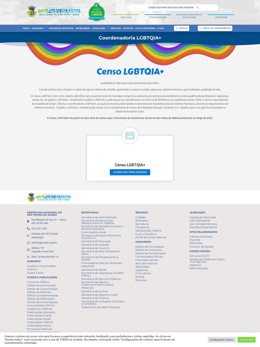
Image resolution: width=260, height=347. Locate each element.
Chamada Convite (146, 260)
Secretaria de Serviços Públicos (101, 278)
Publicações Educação (41, 312)
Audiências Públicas (39, 308)
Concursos (189, 17)
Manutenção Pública (148, 230)
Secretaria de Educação (96, 241)
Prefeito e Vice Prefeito (41, 266)
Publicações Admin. (39, 325)
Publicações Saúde (39, 318)
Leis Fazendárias (200, 220)
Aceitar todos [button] (246, 339)
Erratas (139, 276)
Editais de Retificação (40, 298)
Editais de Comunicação (42, 288)
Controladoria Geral (93, 232)
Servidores (142, 224)
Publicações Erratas (39, 315)
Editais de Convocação (41, 285)
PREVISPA (87, 266)
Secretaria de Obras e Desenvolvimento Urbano (97, 283)
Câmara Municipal (201, 236)
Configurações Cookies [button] (222, 339)
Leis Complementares (203, 224)
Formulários (143, 273)
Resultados (142, 266)
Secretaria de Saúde (93, 269)
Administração (199, 268)
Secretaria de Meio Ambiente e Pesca (100, 252)
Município (39, 28)
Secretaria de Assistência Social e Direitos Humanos (102, 227)
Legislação (100, 28)
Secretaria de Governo (95, 248)
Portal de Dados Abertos (150, 237)
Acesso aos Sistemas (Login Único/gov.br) (207, 260)
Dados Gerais (35, 272)
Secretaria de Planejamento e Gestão (99, 258)
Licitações (221, 17)
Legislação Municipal (203, 217)
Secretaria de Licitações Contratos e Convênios (102, 302)
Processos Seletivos (61, 28)
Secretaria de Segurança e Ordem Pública (102, 274)
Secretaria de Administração (99, 217)
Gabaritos (141, 270)
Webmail (195, 265)
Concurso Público (38, 282)
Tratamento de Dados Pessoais (100, 307)
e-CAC (161, 28)
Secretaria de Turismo (95, 298)
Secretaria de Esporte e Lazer (99, 294)
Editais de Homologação (42, 302)
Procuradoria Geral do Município (101, 263)
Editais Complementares (42, 295)
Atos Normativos (146, 263)
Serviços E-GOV (199, 255)
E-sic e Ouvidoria (145, 28)
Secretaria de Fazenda (95, 244)
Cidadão (140, 217)
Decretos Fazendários (203, 227)
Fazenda (195, 239)
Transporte (142, 227)
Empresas (141, 220)
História (32, 269)
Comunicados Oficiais (41, 305)
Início (26, 28)
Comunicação (157, 17)
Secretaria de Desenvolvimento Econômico (101, 236)
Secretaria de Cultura (94, 291)
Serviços (126, 17)
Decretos (141, 280)
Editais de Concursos (148, 249)
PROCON (87, 287)
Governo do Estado (202, 246)
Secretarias (83, 28)
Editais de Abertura (39, 292)
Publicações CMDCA (40, 322)
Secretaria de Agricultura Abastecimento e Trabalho (97, 221)
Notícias (128, 28)
